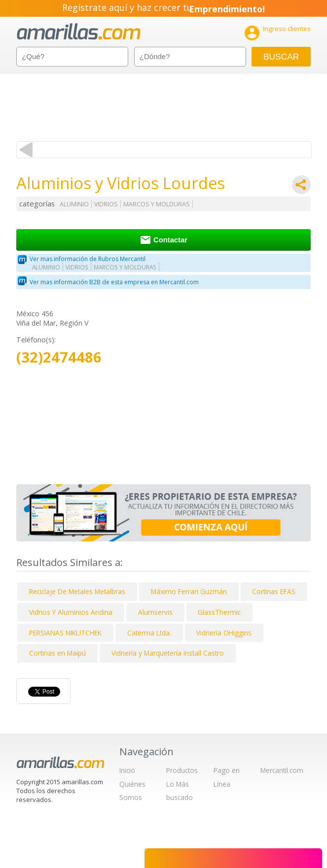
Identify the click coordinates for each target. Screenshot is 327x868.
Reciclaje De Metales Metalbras (77, 591)
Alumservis (155, 612)
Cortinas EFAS (273, 591)
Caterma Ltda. (149, 632)
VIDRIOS (106, 204)
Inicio (127, 770)
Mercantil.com (281, 770)
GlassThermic (219, 612)
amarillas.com (78, 32)
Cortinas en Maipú (57, 653)
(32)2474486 (59, 357)
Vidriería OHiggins (224, 632)
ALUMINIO (74, 204)
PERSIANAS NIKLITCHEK (65, 632)
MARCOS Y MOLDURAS (156, 204)
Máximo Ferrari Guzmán (189, 591)
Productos (182, 770)
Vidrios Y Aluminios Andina (70, 612)
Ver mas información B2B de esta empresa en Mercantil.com (114, 282)
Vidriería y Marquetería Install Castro (167, 653)
